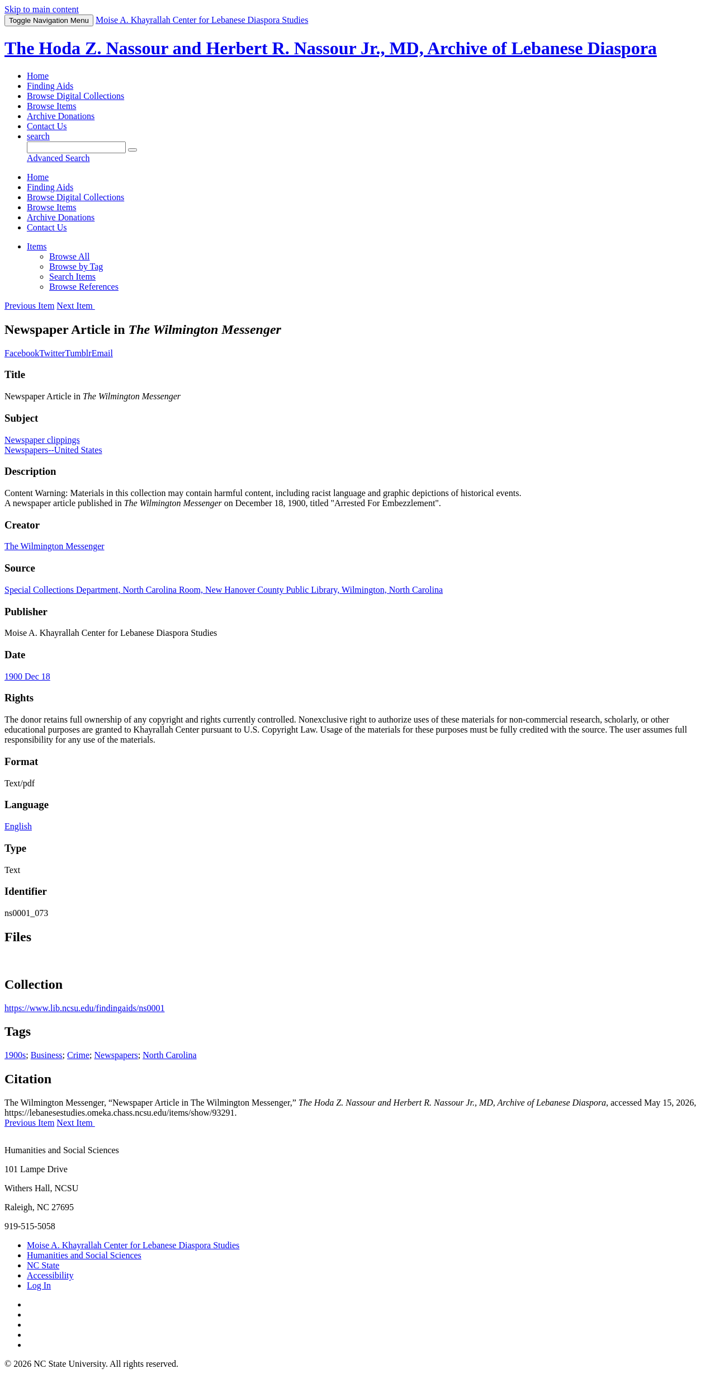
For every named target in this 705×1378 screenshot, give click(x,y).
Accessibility (50, 1275)
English (18, 826)
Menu (49, 20)
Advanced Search (58, 158)
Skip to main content (41, 9)
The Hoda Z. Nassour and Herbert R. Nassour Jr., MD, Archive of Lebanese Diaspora (330, 48)
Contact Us (47, 126)
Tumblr (78, 353)
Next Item (75, 305)
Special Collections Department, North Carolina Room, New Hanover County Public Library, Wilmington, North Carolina (223, 589)
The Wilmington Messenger (54, 546)
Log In (39, 1285)
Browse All (69, 256)
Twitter (52, 353)
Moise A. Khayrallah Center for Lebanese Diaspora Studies (133, 1245)
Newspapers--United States (53, 450)
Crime (78, 1055)
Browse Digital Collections (75, 96)
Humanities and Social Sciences (84, 1255)
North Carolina (169, 1055)
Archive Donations (60, 116)
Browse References (84, 286)
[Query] (76, 147)
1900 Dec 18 (27, 676)
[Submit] (132, 150)
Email (102, 353)
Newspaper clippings (42, 440)
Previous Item (29, 305)
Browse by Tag (76, 266)
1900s (15, 1055)
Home (38, 76)
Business (47, 1055)
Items (37, 246)
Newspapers (116, 1055)
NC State (43, 1265)
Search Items (72, 276)
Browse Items (51, 106)
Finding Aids (50, 86)
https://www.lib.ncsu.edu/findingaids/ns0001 (84, 1008)
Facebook (21, 353)
